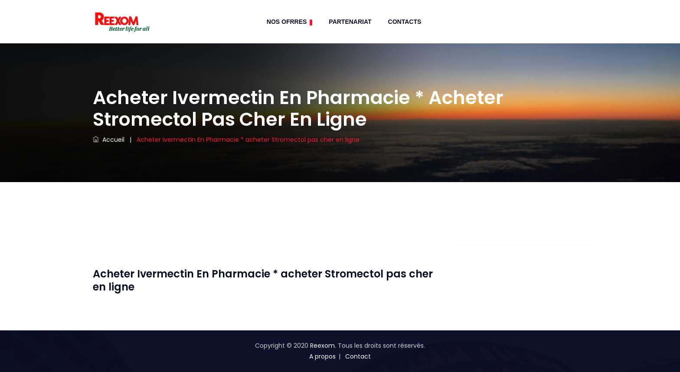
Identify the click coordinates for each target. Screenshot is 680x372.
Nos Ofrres (290, 22)
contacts (405, 21)
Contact (358, 356)
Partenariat (350, 21)
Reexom (322, 345)
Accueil (108, 139)
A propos (322, 356)
